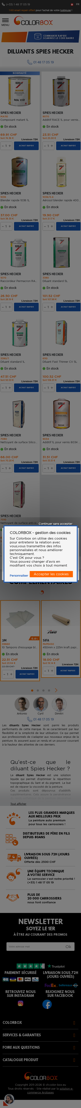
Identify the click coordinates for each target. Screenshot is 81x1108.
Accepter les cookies (51, 574)
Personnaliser (19, 575)
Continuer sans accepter (55, 523)
